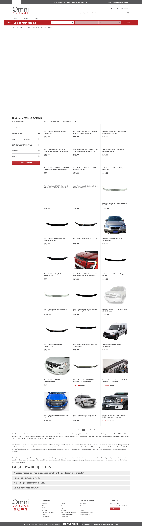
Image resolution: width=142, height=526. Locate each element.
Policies (82, 505)
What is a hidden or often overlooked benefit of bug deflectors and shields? (51, 467)
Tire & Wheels (46, 512)
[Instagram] (18, 505)
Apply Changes (25, 105)
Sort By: (46, 64)
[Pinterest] (26, 505)
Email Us (115, 504)
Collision (63, 505)
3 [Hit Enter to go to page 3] (90, 424)
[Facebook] (14, 505)
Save (128, 23)
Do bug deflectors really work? (29, 483)
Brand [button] (15, 93)
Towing (44, 510)
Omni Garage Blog (85, 510)
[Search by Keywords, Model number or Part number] (99, 13)
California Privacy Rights (111, 520)
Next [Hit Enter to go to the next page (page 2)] (96, 424)
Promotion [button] (17, 76)
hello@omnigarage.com (114, 2)
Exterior (44, 499)
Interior (44, 501)
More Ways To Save (71, 524)
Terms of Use (88, 520)
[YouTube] (22, 505)
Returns (82, 503)
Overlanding (64, 512)
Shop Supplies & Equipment (68, 508)
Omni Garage (16, 2)
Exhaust (63, 499)
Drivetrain (45, 505)
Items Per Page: (67, 64)
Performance (45, 503)
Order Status (83, 501)
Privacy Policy (97, 520)
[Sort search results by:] (55, 64)
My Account (83, 499)
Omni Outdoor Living (28, 2)
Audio (62, 501)
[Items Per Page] (74, 64)
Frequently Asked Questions (87, 508)
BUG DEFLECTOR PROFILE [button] (22, 88)
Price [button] (14, 99)
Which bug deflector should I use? (30, 477)
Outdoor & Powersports (67, 510)
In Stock (17, 71)
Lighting (63, 503)
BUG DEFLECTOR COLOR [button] (21, 82)
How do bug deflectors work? (28, 472)
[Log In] (127, 9)
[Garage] (120, 9)
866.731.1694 (126, 2)
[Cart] (113, 9)
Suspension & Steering (48, 508)
